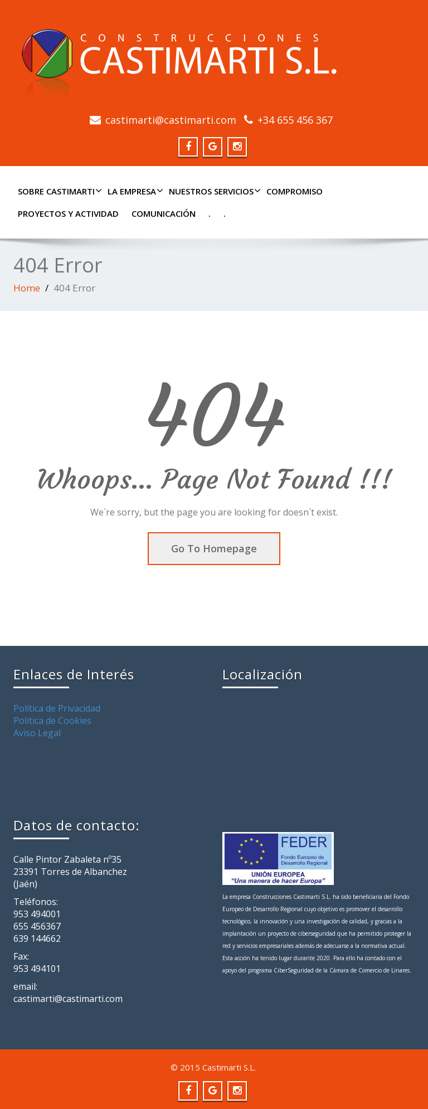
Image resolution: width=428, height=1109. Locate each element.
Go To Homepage (214, 548)
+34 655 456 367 (295, 120)
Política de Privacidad (56, 708)
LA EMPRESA (134, 191)
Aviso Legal (37, 733)
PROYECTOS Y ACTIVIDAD (68, 213)
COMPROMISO (294, 191)
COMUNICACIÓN (164, 213)
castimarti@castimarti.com (170, 120)
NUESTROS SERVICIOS (213, 191)
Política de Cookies (52, 720)
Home (26, 287)
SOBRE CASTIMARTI (58, 191)
